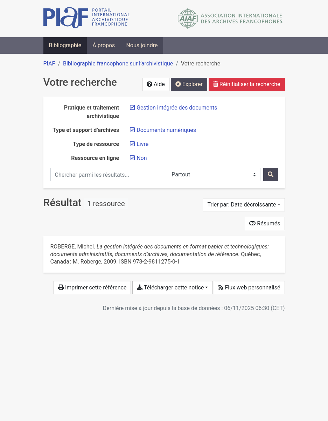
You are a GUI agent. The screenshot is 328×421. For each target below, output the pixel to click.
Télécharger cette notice (170, 287)
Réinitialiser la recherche (246, 84)
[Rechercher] (270, 174)
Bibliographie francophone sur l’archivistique (118, 63)
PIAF (49, 63)
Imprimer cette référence (92, 287)
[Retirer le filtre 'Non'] (142, 158)
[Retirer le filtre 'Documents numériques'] (166, 130)
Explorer (189, 84)
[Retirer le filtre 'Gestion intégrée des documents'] (177, 107)
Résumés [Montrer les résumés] (264, 223)
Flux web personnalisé (249, 287)
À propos (103, 45)
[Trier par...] (244, 204)
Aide (156, 84)
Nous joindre (142, 45)
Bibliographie (65, 45)
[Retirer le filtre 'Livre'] (142, 144)
